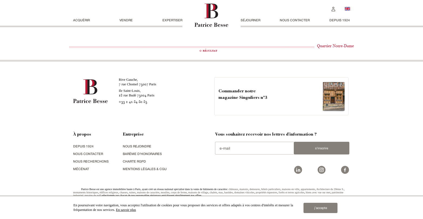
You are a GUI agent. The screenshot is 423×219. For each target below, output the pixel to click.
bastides (228, 192)
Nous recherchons (91, 161)
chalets (213, 192)
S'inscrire (321, 148)
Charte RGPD (134, 161)
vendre (126, 20)
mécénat (81, 169)
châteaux (233, 189)
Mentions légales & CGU (145, 169)
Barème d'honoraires (142, 154)
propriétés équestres (266, 192)
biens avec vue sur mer (318, 192)
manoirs (244, 189)
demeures (255, 189)
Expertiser (172, 20)
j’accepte (320, 208)
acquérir (81, 20)
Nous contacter (295, 20)
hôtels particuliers (270, 189)
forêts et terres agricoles (292, 192)
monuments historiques (85, 192)
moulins (165, 192)
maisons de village (198, 192)
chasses (124, 192)
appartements (308, 189)
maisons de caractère (148, 192)
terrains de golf (93, 195)
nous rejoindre (137, 146)
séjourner (250, 20)
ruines (132, 192)
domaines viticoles (244, 192)
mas (221, 192)
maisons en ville (290, 189)
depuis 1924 (339, 20)
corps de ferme (179, 192)
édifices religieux (109, 192)
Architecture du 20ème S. (330, 189)
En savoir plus (126, 210)
